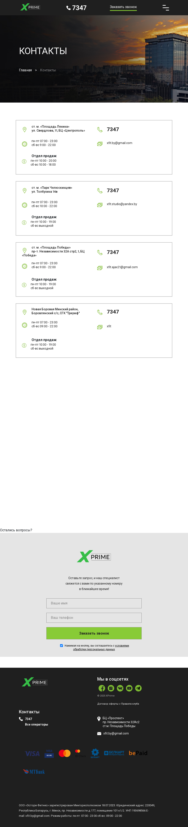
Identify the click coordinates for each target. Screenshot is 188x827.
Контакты (48, 70)
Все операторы (36, 724)
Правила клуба (130, 703)
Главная (25, 70)
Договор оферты (107, 703)
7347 (28, 719)
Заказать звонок (123, 7)
